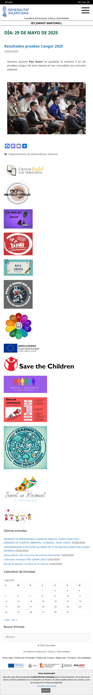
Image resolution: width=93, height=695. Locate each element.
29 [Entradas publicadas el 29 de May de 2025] (43, 612)
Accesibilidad (84, 658)
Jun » (14, 619)
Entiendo (46, 690)
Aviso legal (8, 658)
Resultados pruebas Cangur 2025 (33, 46)
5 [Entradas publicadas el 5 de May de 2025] (5, 596)
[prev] (14, 108)
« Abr (7, 619)
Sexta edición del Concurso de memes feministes (32, 555)
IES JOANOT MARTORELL (46, 23)
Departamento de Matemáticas (27, 154)
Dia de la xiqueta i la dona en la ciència (26, 564)
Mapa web (61, 658)
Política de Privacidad (25, 658)
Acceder (9, 2)
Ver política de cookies (46, 686)
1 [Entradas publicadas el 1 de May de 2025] (42, 590)
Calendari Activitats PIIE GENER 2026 (25, 559)
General (52, 154)
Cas (84, 2)
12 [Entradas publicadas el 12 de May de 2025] (6, 601)
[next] (78, 108)
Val (79, 2)
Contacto (72, 658)
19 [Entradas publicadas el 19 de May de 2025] (6, 606)
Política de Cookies (45, 658)
